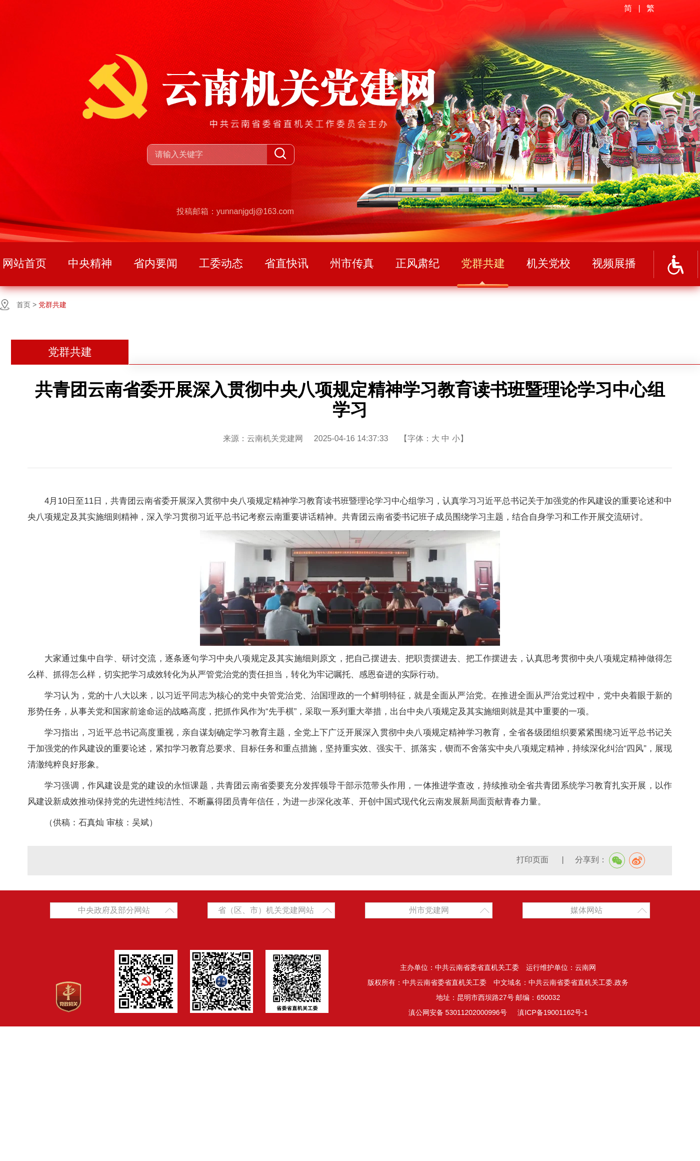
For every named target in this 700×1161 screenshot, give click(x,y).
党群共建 (483, 263)
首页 (23, 305)
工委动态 (221, 263)
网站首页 (24, 263)
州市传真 (352, 263)
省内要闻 (156, 263)
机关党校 (548, 263)
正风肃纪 (418, 263)
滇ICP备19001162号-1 (553, 1012)
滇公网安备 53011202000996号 (457, 1012)
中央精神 (90, 263)
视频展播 (614, 263)
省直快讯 (286, 263)
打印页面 (533, 859)
